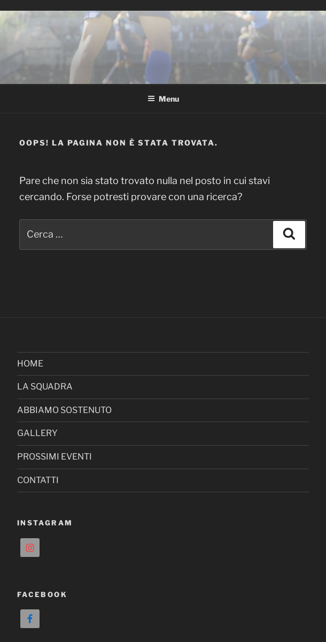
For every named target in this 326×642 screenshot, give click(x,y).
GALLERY (37, 433)
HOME (30, 363)
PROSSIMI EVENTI (54, 457)
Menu (163, 98)
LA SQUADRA (45, 386)
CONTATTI (38, 480)
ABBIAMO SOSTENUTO (64, 410)
